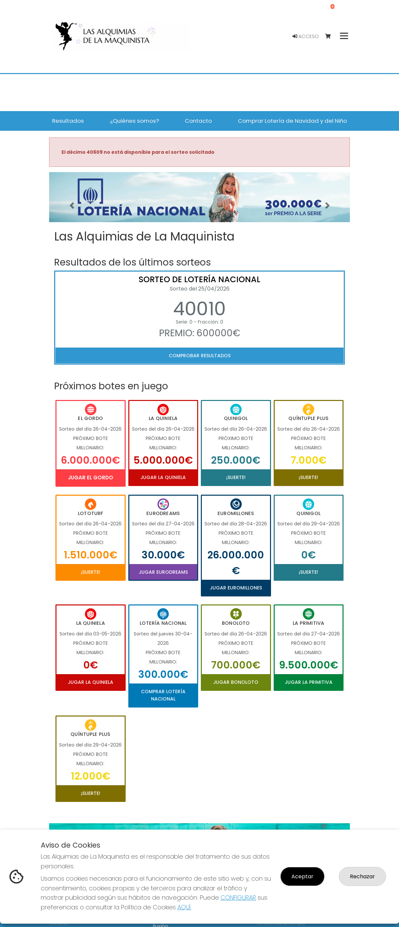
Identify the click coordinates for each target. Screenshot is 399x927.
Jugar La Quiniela (163, 477)
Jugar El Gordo (90, 477)
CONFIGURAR (238, 897)
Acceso (305, 36)
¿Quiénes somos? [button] (134, 121)
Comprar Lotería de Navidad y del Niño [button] (292, 121)
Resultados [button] (68, 121)
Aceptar (302, 876)
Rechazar (362, 876)
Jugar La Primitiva (308, 682)
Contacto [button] (198, 121)
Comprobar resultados (200, 355)
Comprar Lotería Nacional (163, 695)
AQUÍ (184, 907)
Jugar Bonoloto (235, 682)
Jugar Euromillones (236, 587)
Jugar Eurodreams (163, 572)
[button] (71, 205)
